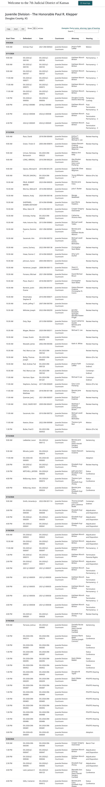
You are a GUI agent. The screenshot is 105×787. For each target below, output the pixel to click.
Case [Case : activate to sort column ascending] (37, 38)
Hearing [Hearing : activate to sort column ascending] (86, 38)
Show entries (35, 28)
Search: (83, 31)
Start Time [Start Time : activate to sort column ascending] (10, 38)
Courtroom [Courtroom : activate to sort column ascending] (53, 38)
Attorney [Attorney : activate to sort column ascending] (69, 38)
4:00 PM (9, 105)
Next (97, 778)
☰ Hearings (85, 3)
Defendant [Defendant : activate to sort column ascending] (23, 38)
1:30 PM (9, 98)
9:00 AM (9, 47)
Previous (83, 778)
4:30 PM (9, 111)
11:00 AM (9, 78)
